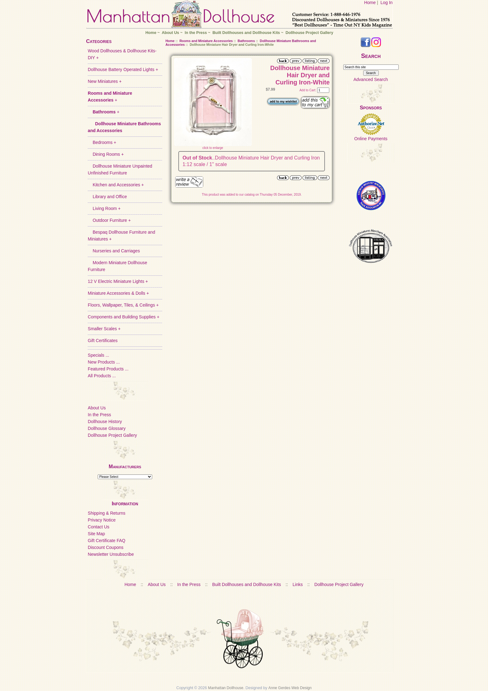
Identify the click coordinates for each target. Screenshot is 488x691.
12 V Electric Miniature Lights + (118, 281)
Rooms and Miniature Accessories (206, 41)
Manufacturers (125, 466)
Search (371, 55)
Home (370, 2)
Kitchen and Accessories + (116, 184)
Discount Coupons (105, 547)
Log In (387, 2)
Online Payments (370, 138)
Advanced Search (371, 79)
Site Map (96, 533)
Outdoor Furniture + (109, 220)
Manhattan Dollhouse (225, 688)
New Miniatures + (105, 81)
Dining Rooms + (106, 154)
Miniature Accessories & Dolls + (118, 293)
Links (298, 584)
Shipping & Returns (106, 513)
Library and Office (107, 196)
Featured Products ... (108, 368)
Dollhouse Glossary (106, 428)
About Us (170, 33)
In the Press (196, 33)
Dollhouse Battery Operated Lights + (123, 69)
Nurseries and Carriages (114, 250)
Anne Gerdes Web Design (290, 688)
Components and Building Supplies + (123, 316)
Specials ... (98, 355)
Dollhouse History (105, 421)
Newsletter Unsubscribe (111, 554)
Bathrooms (246, 41)
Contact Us (98, 526)
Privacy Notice (101, 519)
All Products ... (102, 375)
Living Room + (104, 208)
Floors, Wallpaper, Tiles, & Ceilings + (123, 305)
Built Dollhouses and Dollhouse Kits (246, 33)
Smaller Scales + (104, 328)
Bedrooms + (102, 142)
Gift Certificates (103, 340)
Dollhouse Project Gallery (309, 33)
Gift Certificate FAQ (106, 540)
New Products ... (104, 362)
